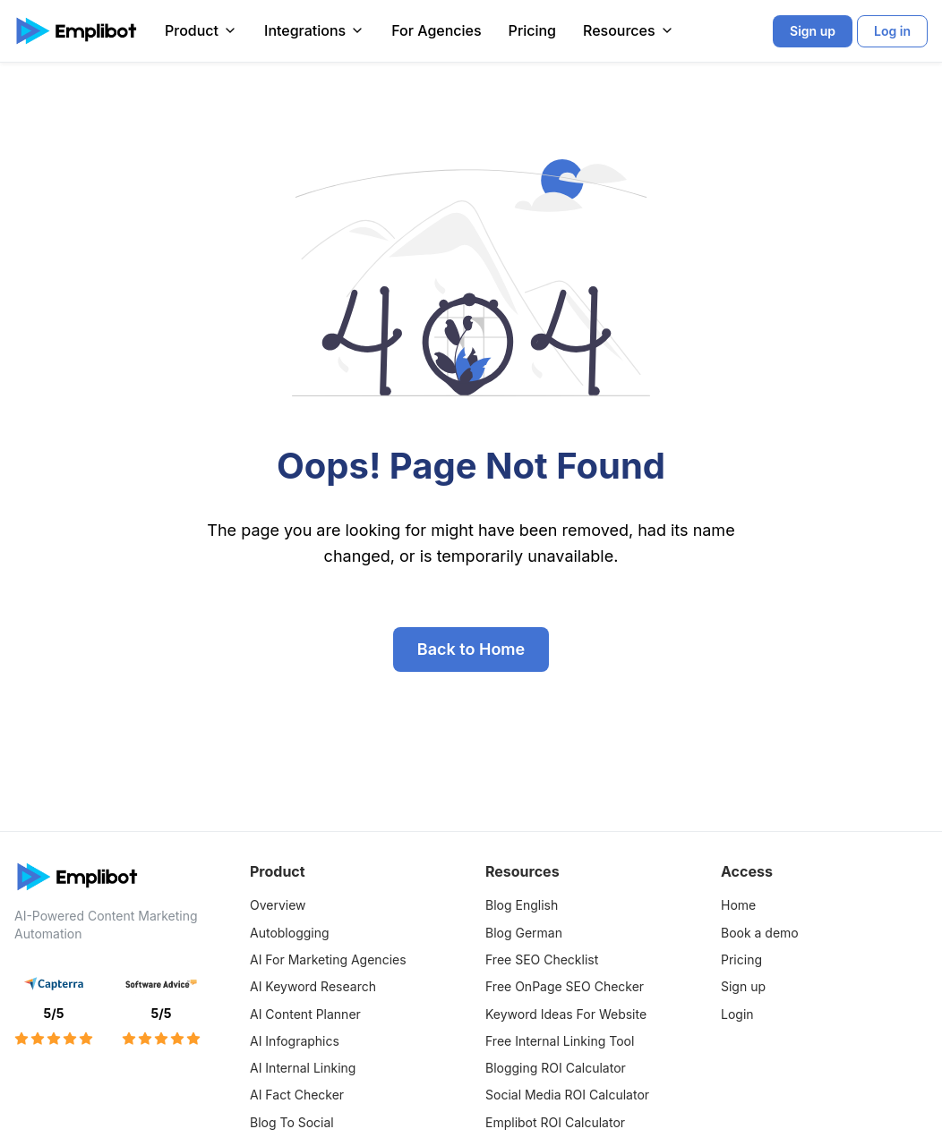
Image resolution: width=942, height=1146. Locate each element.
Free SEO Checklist (541, 959)
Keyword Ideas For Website (566, 1014)
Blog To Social (292, 1122)
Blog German (523, 932)
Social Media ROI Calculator (567, 1094)
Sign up (743, 986)
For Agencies (436, 30)
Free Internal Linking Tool (559, 1040)
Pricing (532, 30)
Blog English (521, 905)
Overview (278, 905)
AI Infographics (294, 1040)
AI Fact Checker (297, 1094)
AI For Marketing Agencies (328, 959)
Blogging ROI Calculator (555, 1067)
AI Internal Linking (302, 1067)
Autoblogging (290, 932)
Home (738, 905)
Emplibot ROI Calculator (555, 1122)
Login (737, 1014)
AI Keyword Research (313, 986)
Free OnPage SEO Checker (564, 986)
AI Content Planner (305, 1014)
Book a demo (760, 932)
